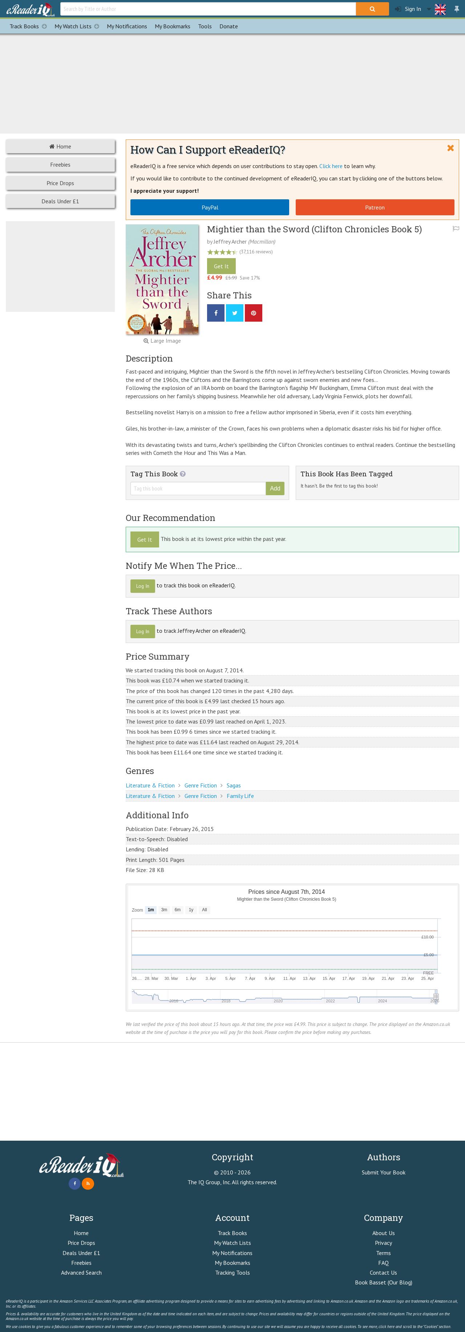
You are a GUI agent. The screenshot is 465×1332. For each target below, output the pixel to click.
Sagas (234, 785)
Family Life (240, 795)
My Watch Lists (78, 26)
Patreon (375, 207)
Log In (142, 586)
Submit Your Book (383, 1172)
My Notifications (232, 1252)
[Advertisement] (232, 82)
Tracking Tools (232, 1272)
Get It (221, 266)
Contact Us (383, 1272)
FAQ (383, 1262)
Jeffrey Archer (230, 241)
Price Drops (60, 183)
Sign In (408, 9)
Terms (383, 1252)
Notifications (127, 26)
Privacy (383, 1242)
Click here (331, 166)
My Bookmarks (232, 1262)
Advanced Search (81, 1272)
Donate (228, 26)
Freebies (60, 164)
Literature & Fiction (150, 785)
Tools (205, 26)
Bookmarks (172, 26)
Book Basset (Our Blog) (383, 1282)
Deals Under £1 (60, 201)
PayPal (210, 207)
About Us (383, 1233)
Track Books (29, 26)
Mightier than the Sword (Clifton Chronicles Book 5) (314, 229)
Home (60, 146)
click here (387, 1326)
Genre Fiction (201, 785)
